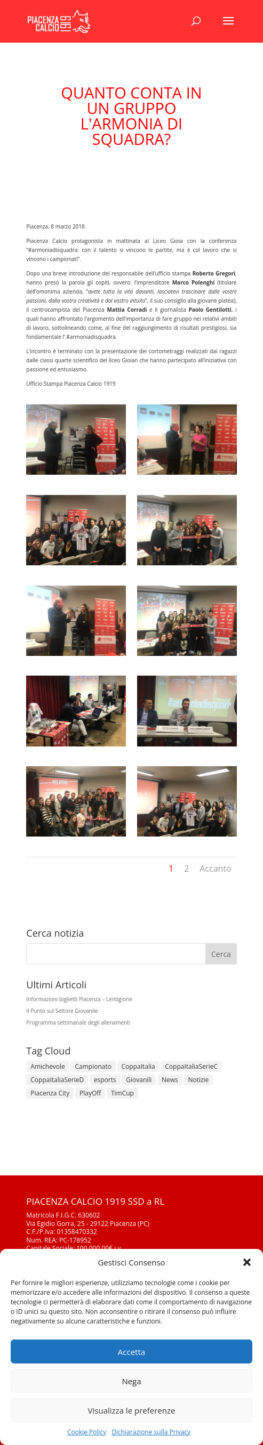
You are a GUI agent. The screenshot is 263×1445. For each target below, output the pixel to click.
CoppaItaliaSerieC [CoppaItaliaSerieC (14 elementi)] (191, 1066)
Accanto (215, 868)
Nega (131, 1381)
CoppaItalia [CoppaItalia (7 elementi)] (138, 1066)
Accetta (131, 1351)
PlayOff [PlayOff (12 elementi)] (90, 1093)
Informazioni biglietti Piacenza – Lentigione (79, 999)
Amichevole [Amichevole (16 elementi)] (47, 1066)
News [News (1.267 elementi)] (170, 1079)
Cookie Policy (86, 1431)
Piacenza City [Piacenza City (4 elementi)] (49, 1093)
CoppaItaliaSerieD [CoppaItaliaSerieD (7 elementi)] (57, 1079)
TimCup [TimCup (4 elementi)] (122, 1093)
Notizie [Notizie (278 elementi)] (198, 1079)
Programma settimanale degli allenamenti (78, 1022)
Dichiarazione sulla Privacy (150, 1431)
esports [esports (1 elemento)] (105, 1079)
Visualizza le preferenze (132, 1410)
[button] (247, 1262)
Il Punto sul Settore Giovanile (62, 1010)
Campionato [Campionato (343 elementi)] (93, 1066)
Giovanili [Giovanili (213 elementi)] (139, 1079)
